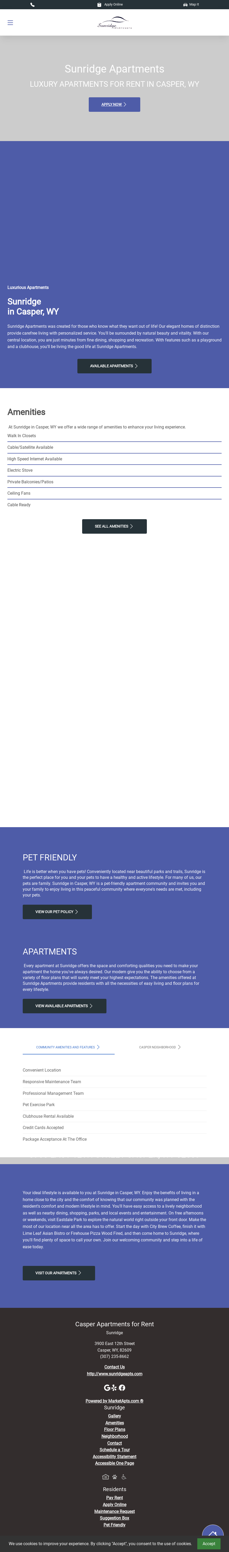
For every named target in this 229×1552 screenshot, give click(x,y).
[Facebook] (122, 1486)
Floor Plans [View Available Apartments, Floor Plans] (114, 1528)
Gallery (114, 1514)
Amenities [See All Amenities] (114, 1521)
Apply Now (114, 104)
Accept (209, 1543)
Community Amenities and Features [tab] (68, 1047)
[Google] (107, 1486)
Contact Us (114, 1465)
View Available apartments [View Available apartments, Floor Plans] (64, 1006)
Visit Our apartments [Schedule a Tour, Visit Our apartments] (58, 1371)
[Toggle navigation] (10, 22)
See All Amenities (114, 526)
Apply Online (110, 4)
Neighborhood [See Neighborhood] (114, 1534)
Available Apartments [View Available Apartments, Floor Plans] (114, 366)
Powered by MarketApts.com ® (114, 1499)
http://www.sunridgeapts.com (114, 1472)
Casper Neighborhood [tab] (160, 1047)
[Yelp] (115, 1486)
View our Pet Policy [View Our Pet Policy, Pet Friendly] (57, 911)
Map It (191, 4)
